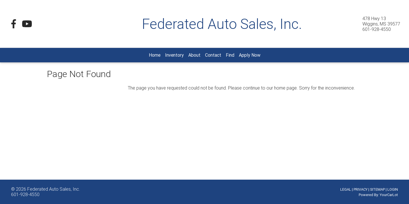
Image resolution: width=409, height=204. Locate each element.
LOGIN (392, 189)
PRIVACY (361, 189)
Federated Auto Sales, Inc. (53, 189)
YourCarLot (389, 194)
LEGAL (345, 189)
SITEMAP (377, 189)
